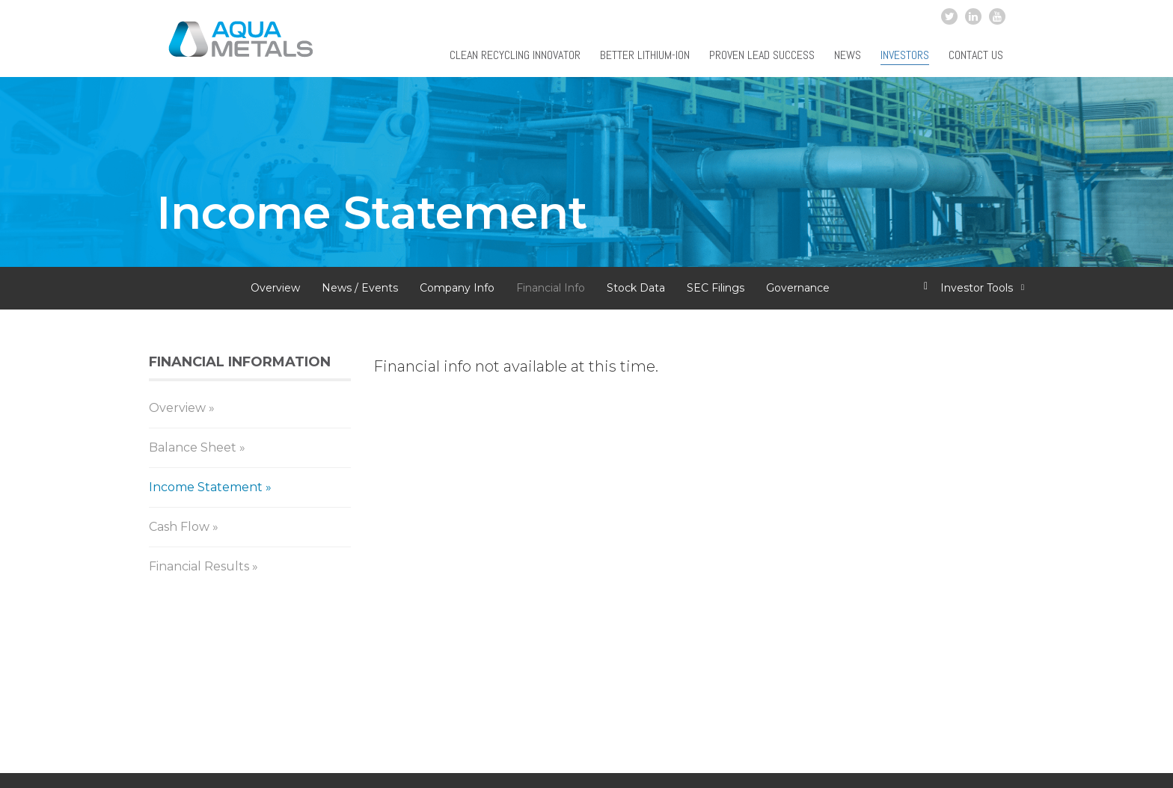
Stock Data (636, 288)
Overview (275, 288)
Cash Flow (179, 527)
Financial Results (199, 566)
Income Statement (206, 487)
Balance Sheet (192, 447)
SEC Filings (715, 288)
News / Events (360, 288)
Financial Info (550, 288)
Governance (798, 288)
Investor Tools (977, 288)
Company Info (457, 288)
